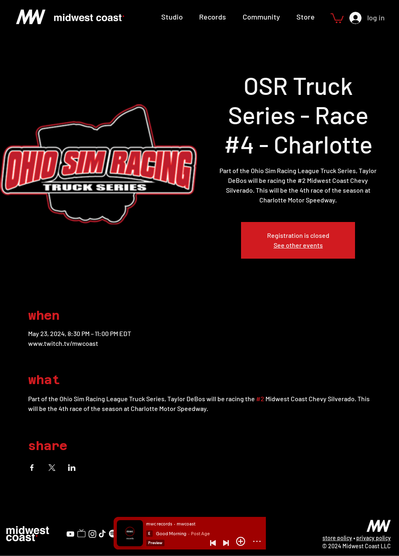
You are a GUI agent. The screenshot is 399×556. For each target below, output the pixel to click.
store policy (337, 537)
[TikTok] (102, 533)
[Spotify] (112, 533)
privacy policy (373, 537)
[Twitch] (81, 533)
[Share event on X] (52, 467)
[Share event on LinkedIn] (72, 467)
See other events (298, 245)
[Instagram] (92, 534)
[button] (337, 17)
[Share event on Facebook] (32, 467)
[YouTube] (70, 534)
